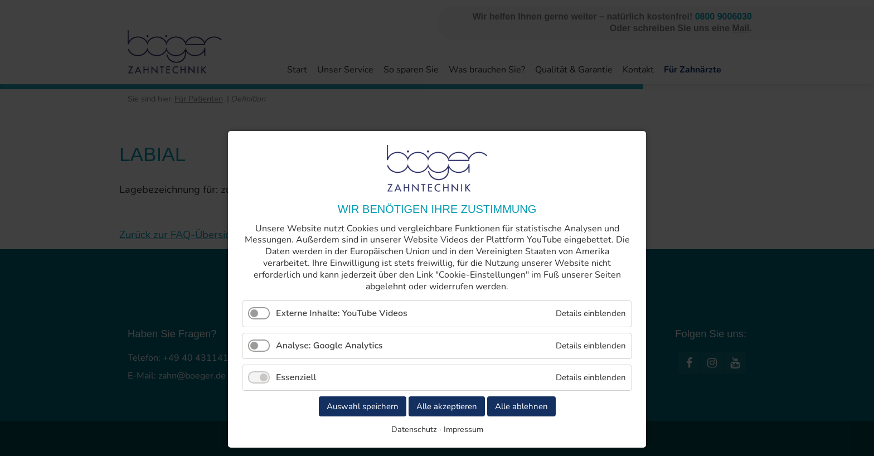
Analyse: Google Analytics (329, 345)
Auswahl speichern (363, 406)
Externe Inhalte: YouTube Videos (341, 313)
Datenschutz (414, 429)
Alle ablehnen (521, 406)
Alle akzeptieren (446, 406)
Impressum (463, 429)
